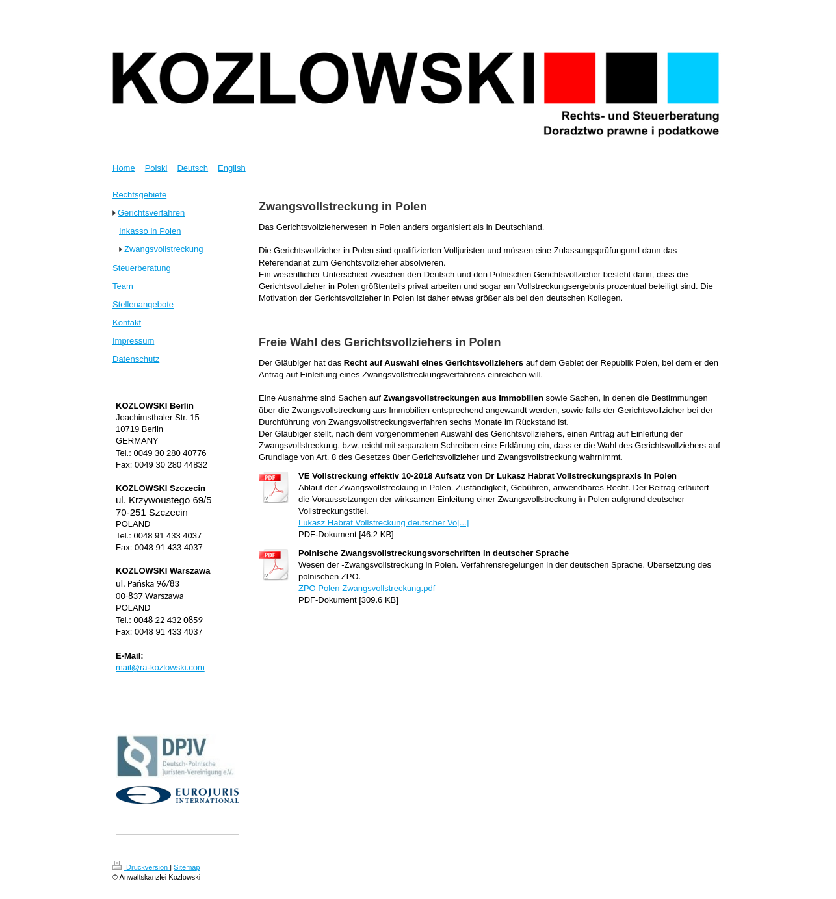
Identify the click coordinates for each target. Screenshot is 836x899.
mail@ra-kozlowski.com (160, 667)
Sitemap (187, 867)
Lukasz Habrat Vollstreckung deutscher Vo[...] (383, 522)
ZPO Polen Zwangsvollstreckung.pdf (366, 588)
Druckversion (141, 867)
